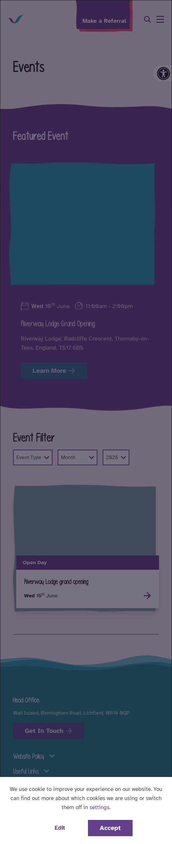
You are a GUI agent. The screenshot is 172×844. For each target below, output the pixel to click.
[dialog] (86, 422)
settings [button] (99, 807)
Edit (60, 827)
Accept (110, 828)
